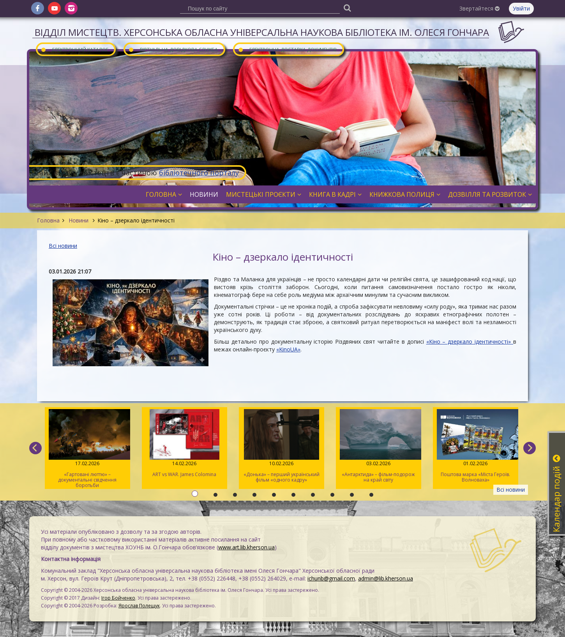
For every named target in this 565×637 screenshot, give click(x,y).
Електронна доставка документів (287, 49)
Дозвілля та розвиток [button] (490, 194)
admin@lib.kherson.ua (385, 578)
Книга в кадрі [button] (335, 194)
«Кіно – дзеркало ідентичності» (469, 341)
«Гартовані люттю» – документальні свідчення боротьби (87, 449)
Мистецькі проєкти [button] (263, 194)
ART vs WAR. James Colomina (184, 443)
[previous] (35, 448)
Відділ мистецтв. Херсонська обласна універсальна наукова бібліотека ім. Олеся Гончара (262, 32)
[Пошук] (347, 7)
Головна (48, 220)
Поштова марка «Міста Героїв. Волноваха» (475, 446)
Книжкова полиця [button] (404, 194)
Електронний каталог (74, 49)
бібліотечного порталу (199, 172)
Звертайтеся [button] (479, 8)
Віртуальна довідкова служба (173, 49)
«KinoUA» (288, 349)
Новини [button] (204, 194)
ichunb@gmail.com (331, 578)
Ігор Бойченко (118, 598)
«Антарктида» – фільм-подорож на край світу (378, 446)
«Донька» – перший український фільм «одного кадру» (281, 446)
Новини (78, 220)
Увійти (521, 8)
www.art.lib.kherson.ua (246, 547)
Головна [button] (164, 194)
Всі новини (63, 245)
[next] (529, 448)
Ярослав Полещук (139, 605)
